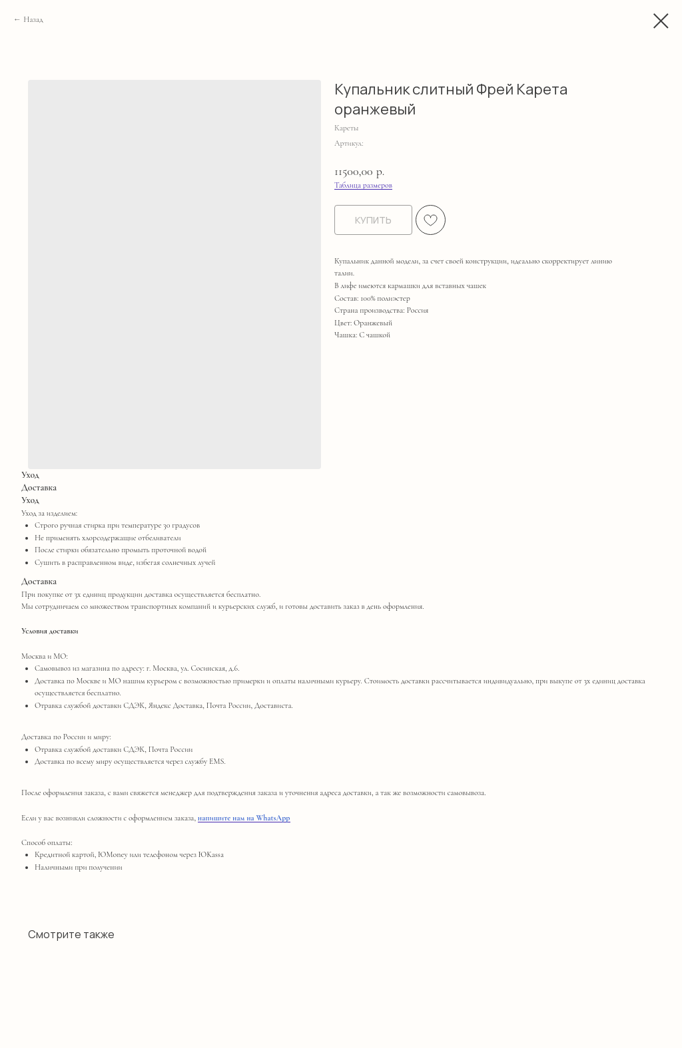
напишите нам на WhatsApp (244, 817)
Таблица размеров (363, 185)
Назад (33, 19)
